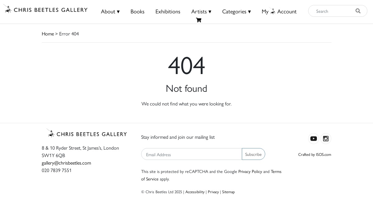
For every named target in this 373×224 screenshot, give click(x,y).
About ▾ (110, 11)
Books (138, 11)
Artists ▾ (201, 11)
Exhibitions (167, 11)
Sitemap (228, 191)
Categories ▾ (236, 11)
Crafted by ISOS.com (314, 154)
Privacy (213, 191)
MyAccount (279, 11)
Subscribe (253, 154)
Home (48, 33)
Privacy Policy (250, 171)
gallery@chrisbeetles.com (66, 162)
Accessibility (194, 191)
